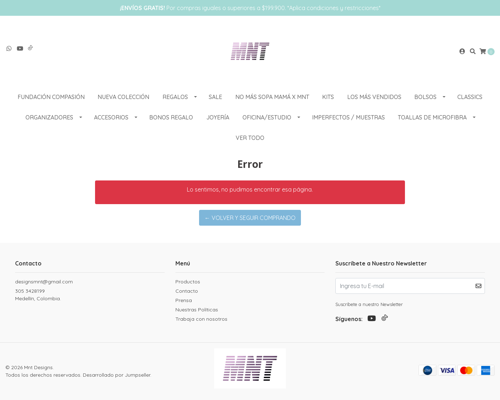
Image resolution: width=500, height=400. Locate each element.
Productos (187, 281)
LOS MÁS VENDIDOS (374, 96)
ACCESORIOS (111, 117)
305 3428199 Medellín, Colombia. (38, 295)
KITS (328, 96)
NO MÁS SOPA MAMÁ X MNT (272, 96)
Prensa (183, 300)
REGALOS (175, 96)
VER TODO (250, 137)
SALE (215, 96)
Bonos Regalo (171, 117)
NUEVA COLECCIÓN (123, 96)
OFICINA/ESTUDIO (266, 117)
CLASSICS (469, 96)
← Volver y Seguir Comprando (250, 217)
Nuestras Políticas (196, 309)
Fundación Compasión (51, 96)
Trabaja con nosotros (201, 319)
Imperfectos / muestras (348, 117)
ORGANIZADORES (49, 117)
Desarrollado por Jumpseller (116, 375)
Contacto (186, 291)
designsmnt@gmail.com (44, 281)
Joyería (217, 117)
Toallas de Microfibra (432, 117)
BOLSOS (425, 96)
